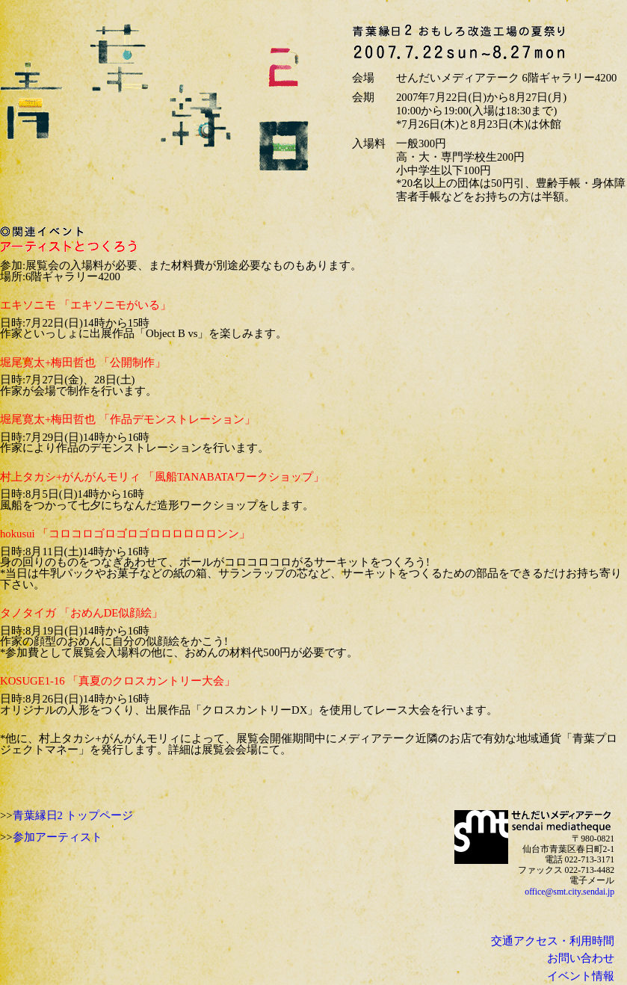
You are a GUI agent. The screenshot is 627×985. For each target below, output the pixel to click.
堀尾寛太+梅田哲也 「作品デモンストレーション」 (128, 419)
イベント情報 (580, 976)
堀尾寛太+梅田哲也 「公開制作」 (83, 362)
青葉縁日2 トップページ (73, 815)
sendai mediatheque (562, 821)
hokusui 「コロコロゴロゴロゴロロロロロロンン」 (125, 534)
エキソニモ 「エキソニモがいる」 (85, 305)
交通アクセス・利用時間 (552, 941)
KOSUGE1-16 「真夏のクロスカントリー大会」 (117, 681)
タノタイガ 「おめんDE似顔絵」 (81, 613)
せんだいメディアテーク (481, 837)
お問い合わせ (580, 958)
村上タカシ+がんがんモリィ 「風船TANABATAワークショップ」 (162, 477)
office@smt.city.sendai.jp (569, 892)
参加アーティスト (57, 837)
